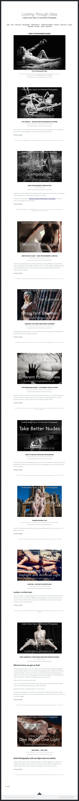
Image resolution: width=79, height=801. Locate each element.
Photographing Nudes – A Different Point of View (39, 387)
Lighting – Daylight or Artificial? (39, 584)
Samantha (41, 539)
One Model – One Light (39, 750)
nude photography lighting (40, 610)
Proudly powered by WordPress (12, 797)
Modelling (30, 26)
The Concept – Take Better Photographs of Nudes (39, 122)
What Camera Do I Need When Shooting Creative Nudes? (39, 657)
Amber (27, 705)
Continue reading (19, 135)
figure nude (28, 140)
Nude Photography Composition (39, 185)
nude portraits (42, 209)
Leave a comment (60, 140)
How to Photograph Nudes (31, 123)
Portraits (56, 24)
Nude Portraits (50, 752)
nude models (36, 140)
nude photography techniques (32, 209)
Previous (8, 786)
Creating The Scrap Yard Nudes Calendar (39, 324)
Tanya (55, 140)
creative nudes (28, 408)
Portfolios (18, 24)
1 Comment (41, 409)
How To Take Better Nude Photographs (39, 455)
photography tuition (35, 210)
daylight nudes (28, 278)
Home (8, 24)
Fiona (32, 774)
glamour (35, 539)
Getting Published (28, 325)
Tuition (43, 26)
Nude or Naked (26, 24)
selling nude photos (48, 539)
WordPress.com (31, 797)
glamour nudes (28, 342)
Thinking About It (35, 24)
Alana (31, 539)
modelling (36, 774)
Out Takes (37, 26)
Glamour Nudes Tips (39, 520)
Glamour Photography (47, 24)
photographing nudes (58, 209)
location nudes (35, 342)
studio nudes (50, 140)
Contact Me (49, 26)
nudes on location (43, 140)
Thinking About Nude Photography (45, 123)
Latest (12, 24)
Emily (33, 408)
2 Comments (59, 539)
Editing (70, 24)
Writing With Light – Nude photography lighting (39, 256)
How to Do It (63, 24)
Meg (32, 140)
